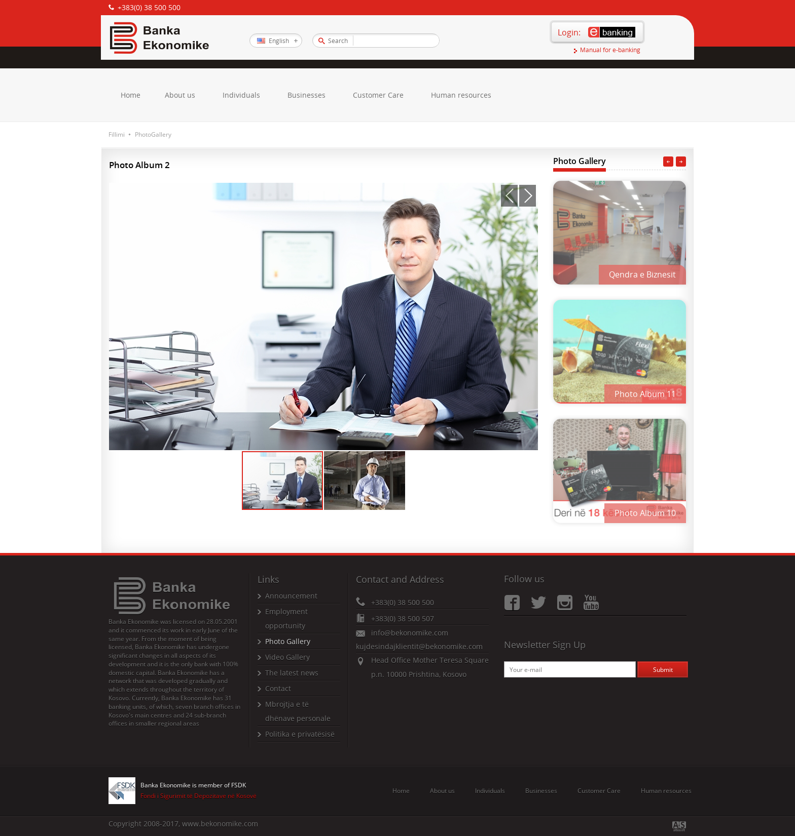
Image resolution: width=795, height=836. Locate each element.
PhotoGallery (153, 134)
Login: (569, 32)
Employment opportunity (286, 618)
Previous (668, 161)
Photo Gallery (579, 161)
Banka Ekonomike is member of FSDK (193, 785)
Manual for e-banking (610, 51)
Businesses (306, 95)
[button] (509, 196)
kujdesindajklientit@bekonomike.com (419, 646)
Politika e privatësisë (300, 734)
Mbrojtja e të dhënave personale (298, 711)
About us (180, 95)
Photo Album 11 (645, 393)
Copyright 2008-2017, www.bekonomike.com (183, 823)
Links (268, 579)
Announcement (291, 596)
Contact (278, 688)
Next (681, 161)
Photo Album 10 (645, 512)
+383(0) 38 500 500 (149, 7)
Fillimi (117, 134)
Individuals (241, 95)
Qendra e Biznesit (642, 274)
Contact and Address (400, 579)
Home (130, 95)
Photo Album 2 (139, 165)
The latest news (291, 673)
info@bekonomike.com (409, 633)
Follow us (524, 579)
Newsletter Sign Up (545, 645)
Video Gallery (287, 657)
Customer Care (378, 95)
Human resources (461, 95)
